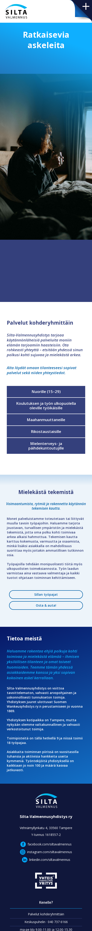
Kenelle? (46, 902)
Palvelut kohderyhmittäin (46, 914)
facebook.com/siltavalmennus (50, 844)
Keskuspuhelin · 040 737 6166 (46, 922)
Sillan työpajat (46, 594)
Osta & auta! (46, 605)
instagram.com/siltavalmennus (49, 852)
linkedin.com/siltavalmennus (49, 859)
